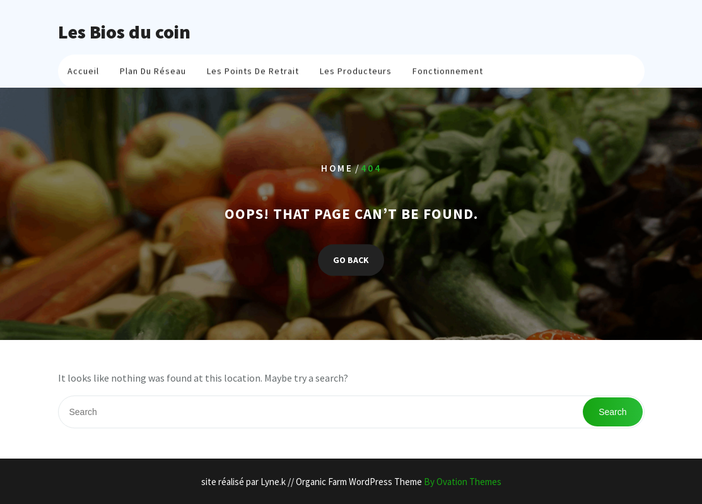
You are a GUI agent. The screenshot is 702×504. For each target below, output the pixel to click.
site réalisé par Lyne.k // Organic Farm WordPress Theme (351, 482)
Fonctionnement (447, 73)
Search (612, 412)
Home (337, 168)
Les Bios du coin (124, 32)
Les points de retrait (253, 73)
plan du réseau (153, 73)
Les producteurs (356, 73)
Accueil (83, 73)
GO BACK (351, 260)
